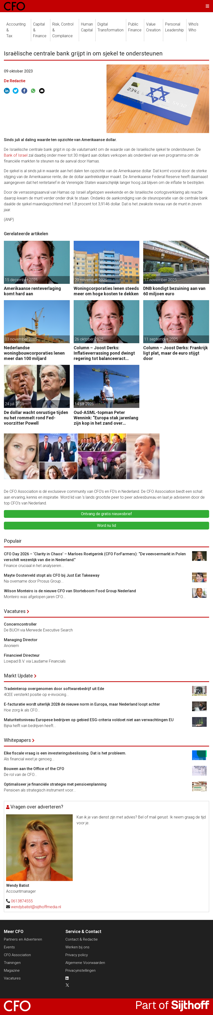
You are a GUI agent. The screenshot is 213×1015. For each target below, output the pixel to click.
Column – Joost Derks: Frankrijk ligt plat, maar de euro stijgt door (175, 353)
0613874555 (22, 901)
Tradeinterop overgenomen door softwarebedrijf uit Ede (54, 688)
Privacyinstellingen (80, 970)
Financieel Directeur (22, 655)
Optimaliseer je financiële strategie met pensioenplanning (55, 784)
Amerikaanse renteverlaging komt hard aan (32, 291)
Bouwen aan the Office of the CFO (34, 768)
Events (9, 947)
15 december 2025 (21, 280)
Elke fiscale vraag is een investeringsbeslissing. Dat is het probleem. (65, 753)
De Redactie (14, 81)
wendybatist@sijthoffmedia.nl (36, 907)
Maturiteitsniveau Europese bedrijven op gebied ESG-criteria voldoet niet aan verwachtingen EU (89, 720)
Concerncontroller (20, 624)
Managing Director (20, 640)
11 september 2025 (161, 339)
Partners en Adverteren (23, 939)
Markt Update (18, 676)
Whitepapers (17, 740)
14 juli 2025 (84, 404)
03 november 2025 (21, 339)
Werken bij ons (77, 947)
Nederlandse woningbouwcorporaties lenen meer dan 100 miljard (34, 353)
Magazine (12, 970)
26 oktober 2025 (89, 339)
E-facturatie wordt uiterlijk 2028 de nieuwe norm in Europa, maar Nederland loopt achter (82, 704)
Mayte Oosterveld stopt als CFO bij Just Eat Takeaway (51, 575)
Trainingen (12, 963)
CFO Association (17, 955)
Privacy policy (76, 955)
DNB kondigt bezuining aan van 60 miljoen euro (174, 291)
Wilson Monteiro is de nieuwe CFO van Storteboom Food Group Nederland (70, 591)
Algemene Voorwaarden (85, 963)
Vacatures (15, 611)
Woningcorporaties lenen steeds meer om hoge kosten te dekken (106, 291)
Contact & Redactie (81, 939)
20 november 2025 (91, 280)
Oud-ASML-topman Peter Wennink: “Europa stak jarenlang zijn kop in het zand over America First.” (106, 418)
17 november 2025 (160, 280)
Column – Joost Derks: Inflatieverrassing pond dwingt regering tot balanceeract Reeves (104, 353)
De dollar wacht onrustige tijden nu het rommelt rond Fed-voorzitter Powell (36, 417)
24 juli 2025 (14, 404)
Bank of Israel (15, 155)
